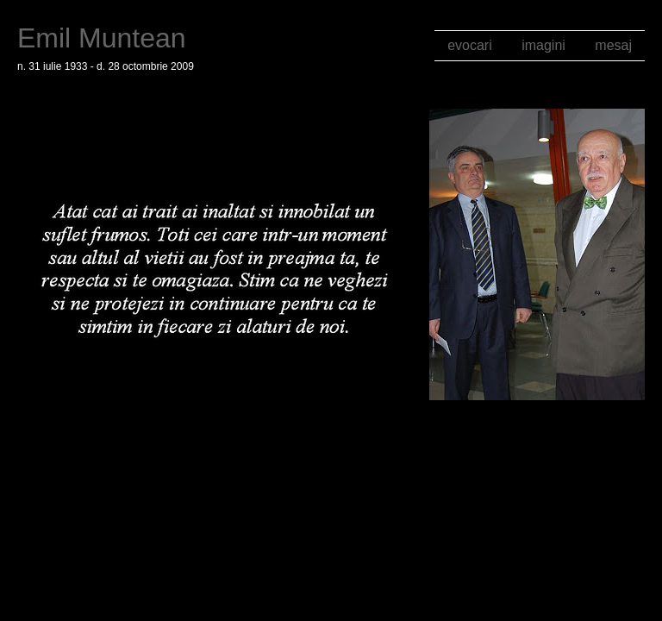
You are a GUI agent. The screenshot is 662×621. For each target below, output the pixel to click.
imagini (543, 45)
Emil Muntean (101, 37)
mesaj (613, 45)
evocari (469, 45)
